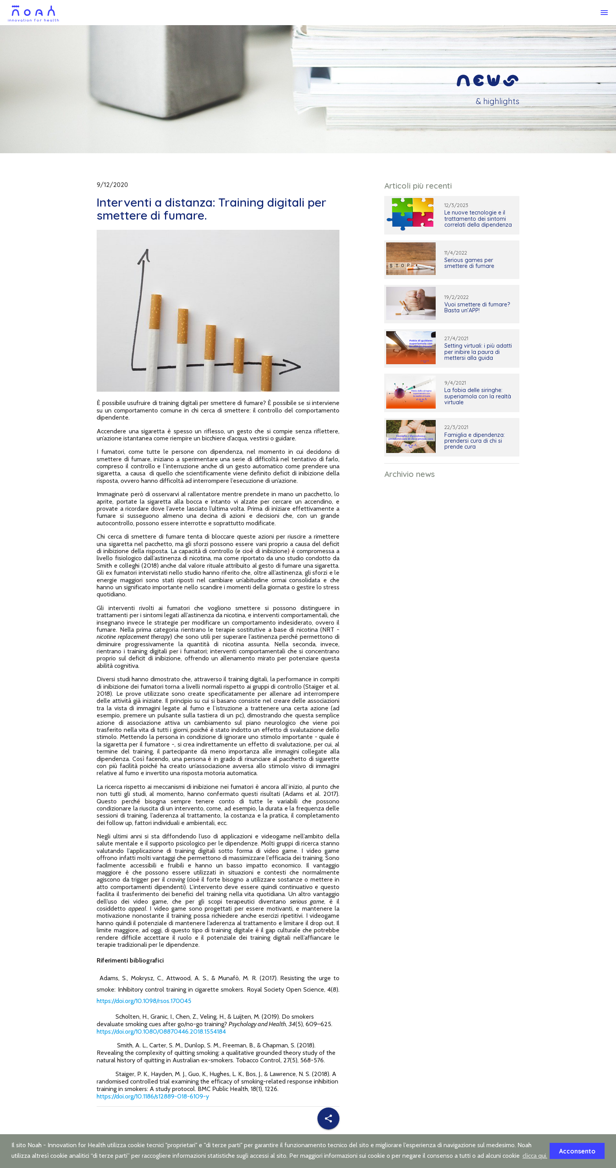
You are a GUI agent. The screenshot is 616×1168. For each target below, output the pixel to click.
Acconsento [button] (577, 1151)
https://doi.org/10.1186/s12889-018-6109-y (153, 1096)
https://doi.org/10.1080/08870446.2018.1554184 (161, 1031)
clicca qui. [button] (534, 1155)
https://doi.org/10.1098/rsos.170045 (144, 1001)
